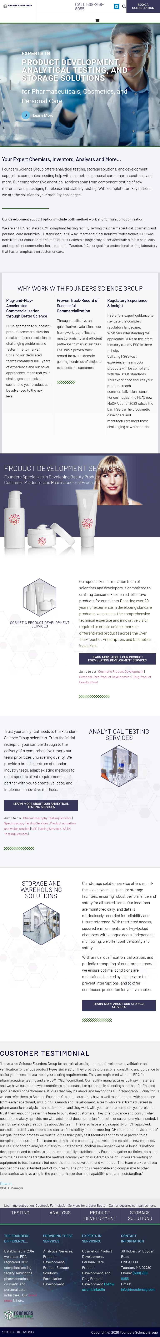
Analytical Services (57, 1251)
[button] (124, 6)
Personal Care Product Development (105, 677)
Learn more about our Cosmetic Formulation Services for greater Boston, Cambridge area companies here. (80, 1205)
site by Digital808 (18, 1332)
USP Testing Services (46, 828)
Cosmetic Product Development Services (39, 624)
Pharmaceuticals (56, 91)
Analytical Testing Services (119, 734)
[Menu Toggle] (97, 20)
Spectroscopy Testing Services (26, 823)
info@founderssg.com (138, 1289)
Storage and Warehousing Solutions (41, 889)
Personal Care (42, 101)
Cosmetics (98, 91)
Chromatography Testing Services (47, 818)
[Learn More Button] (40, 115)
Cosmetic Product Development (121, 671)
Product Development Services (62, 468)
